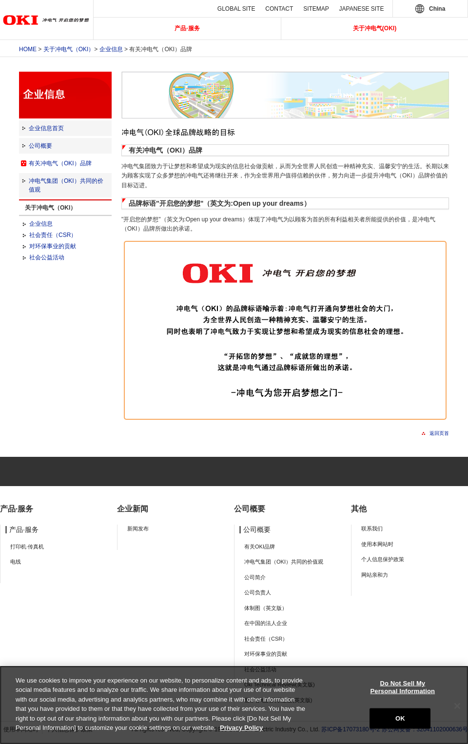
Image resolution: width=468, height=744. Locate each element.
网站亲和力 (374, 575)
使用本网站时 (377, 544)
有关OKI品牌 (259, 546)
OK (400, 718)
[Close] (457, 706)
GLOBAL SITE (236, 8)
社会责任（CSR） (53, 235)
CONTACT (279, 8)
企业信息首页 (46, 128)
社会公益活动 (46, 257)
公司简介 (255, 577)
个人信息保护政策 (382, 559)
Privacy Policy (241, 727)
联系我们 (372, 528)
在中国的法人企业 (265, 623)
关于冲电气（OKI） (69, 49)
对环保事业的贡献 (52, 246)
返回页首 (439, 433)
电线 (15, 562)
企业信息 (111, 49)
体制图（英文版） (265, 608)
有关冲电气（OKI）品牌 (60, 163)
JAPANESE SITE (361, 8)
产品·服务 (187, 28)
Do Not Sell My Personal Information (402, 687)
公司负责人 (257, 592)
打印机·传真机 (27, 546)
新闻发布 (138, 528)
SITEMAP (316, 8)
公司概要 (40, 145)
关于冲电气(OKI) (374, 28)
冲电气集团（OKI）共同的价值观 (283, 562)
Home (28, 49)
